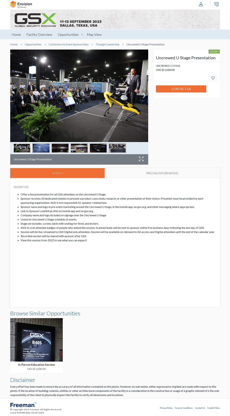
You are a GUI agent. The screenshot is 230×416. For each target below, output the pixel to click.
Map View (94, 34)
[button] (203, 4)
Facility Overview (39, 34)
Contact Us (181, 89)
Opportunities (68, 34)
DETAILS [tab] (57, 173)
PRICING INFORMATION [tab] (162, 173)
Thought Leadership (107, 44)
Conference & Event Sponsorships (69, 44)
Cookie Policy (213, 408)
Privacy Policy (166, 408)
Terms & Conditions (184, 408)
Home (16, 34)
